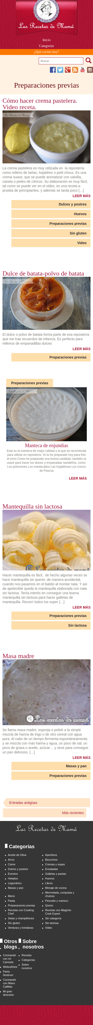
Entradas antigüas (23, 803)
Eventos (13, 873)
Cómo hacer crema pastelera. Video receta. (39, 104)
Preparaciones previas (68, 224)
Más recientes (73, 813)
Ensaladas (51, 869)
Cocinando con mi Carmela (9, 959)
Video (82, 243)
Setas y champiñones (21, 918)
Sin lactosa (77, 625)
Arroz (11, 859)
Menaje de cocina (55, 887)
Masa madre (18, 656)
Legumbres (15, 883)
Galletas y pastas (55, 873)
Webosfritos (10, 966)
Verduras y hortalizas (20, 927)
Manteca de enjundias (46, 445)
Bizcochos (51, 859)
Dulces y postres (73, 204)
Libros (49, 883)
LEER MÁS (82, 196)
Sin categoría (53, 918)
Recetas (26, 955)
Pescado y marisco (56, 900)
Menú (11, 896)
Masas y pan (76, 766)
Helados (13, 878)
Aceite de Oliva (17, 854)
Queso (49, 905)
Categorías (28, 959)
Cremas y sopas (55, 864)
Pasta (11, 900)
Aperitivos (51, 854)
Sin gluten (78, 233)
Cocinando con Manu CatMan (9, 983)
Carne (11, 864)
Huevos (80, 214)
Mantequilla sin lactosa (32, 506)
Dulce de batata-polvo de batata (43, 273)
